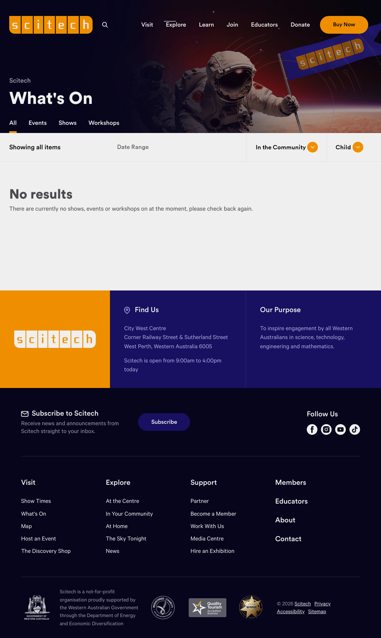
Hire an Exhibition (212, 551)
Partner (199, 501)
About (285, 520)
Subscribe (164, 422)
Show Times (36, 501)
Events (37, 123)
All (13, 123)
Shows (68, 123)
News (112, 551)
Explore (118, 482)
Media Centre (206, 538)
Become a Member (213, 513)
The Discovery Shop (46, 551)
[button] (147, 25)
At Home (117, 526)
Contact (288, 538)
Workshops (103, 123)
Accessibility (291, 611)
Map (30, 526)
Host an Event (38, 538)
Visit (28, 482)
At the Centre (122, 501)
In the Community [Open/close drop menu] (287, 147)
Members (290, 482)
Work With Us (207, 526)
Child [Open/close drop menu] (349, 147)
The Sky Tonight (126, 538)
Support (203, 482)
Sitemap (317, 611)
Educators (291, 501)
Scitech (20, 80)
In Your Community (129, 513)
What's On (33, 513)
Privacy (322, 603)
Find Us (147, 309)
